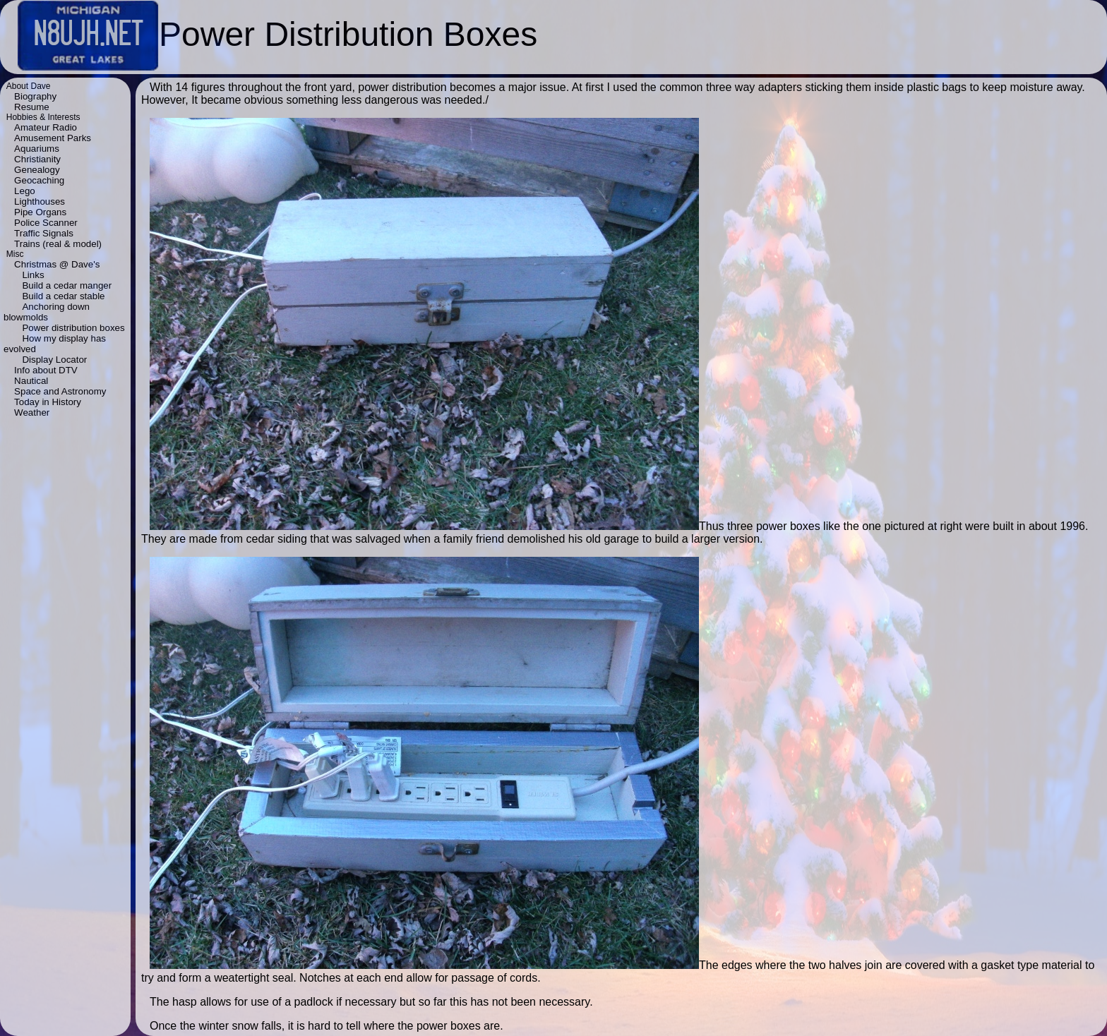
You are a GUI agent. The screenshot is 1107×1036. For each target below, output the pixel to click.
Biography (35, 96)
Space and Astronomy (60, 391)
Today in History (47, 402)
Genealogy (36, 169)
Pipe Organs (40, 212)
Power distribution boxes (73, 328)
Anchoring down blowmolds (47, 312)
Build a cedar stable (63, 296)
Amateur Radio (45, 127)
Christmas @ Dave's (57, 264)
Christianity (37, 159)
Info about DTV (46, 370)
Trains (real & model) (58, 244)
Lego (24, 191)
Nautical (31, 380)
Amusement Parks (52, 138)
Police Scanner (46, 222)
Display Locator (54, 359)
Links (33, 275)
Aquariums (36, 148)
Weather (31, 412)
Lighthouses (39, 201)
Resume (31, 107)
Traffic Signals (43, 233)
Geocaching (39, 180)
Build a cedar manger (67, 285)
